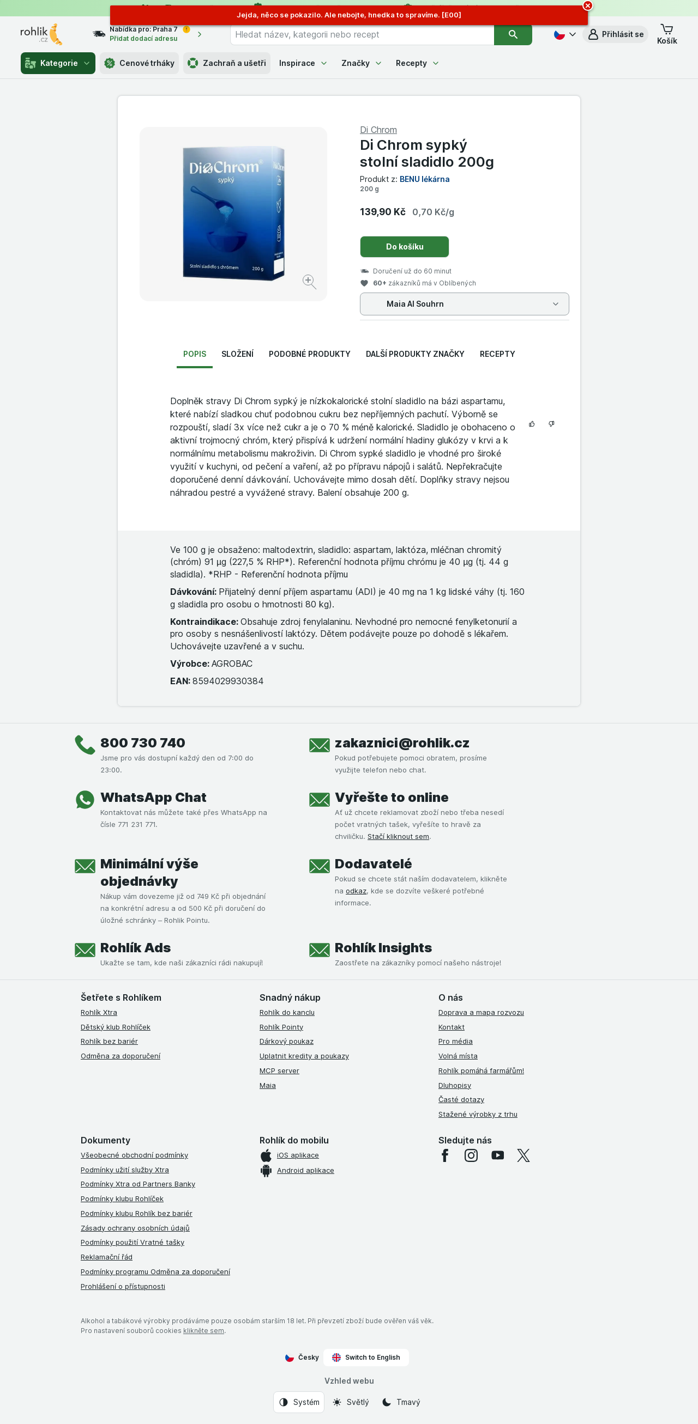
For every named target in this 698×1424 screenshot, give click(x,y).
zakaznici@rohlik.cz (402, 743)
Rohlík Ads (135, 948)
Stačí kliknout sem (398, 836)
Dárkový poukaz (287, 1041)
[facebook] (445, 1155)
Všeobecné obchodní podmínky (134, 1155)
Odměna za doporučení (120, 1055)
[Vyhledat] (513, 34)
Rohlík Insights (383, 948)
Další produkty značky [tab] (415, 353)
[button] (615, 34)
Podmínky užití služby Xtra (125, 1169)
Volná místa (458, 1055)
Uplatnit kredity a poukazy (304, 1055)
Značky (362, 63)
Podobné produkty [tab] (310, 353)
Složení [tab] (237, 353)
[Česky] (564, 34)
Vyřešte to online (392, 797)
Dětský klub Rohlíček (116, 1027)
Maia (268, 1085)
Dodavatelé (373, 864)
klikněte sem (203, 1330)
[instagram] (471, 1155)
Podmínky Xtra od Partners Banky (138, 1183)
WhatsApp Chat (153, 797)
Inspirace (303, 63)
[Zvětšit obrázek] (310, 284)
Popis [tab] (194, 353)
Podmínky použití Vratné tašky (132, 1242)
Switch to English (366, 1357)
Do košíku (405, 246)
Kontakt (451, 1027)
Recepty (418, 63)
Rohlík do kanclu (287, 1012)
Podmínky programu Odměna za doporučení (155, 1271)
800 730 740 (142, 743)
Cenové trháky (139, 63)
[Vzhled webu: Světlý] (350, 1402)
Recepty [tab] (497, 353)
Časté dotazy (461, 1099)
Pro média (455, 1041)
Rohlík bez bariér (109, 1041)
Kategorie (58, 63)
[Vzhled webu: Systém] (298, 1402)
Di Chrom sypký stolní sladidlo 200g (427, 153)
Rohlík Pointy (281, 1027)
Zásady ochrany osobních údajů (135, 1228)
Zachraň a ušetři (227, 63)
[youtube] (497, 1155)
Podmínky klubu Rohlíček (122, 1198)
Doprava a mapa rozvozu (481, 1012)
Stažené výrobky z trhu (478, 1114)
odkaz (356, 890)
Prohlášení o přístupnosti (123, 1286)
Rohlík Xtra (99, 1012)
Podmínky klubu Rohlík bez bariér (136, 1213)
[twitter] (523, 1155)
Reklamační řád (107, 1256)
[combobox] (362, 34)
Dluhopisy (454, 1085)
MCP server (279, 1070)
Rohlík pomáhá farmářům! (481, 1070)
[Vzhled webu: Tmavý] (400, 1402)
